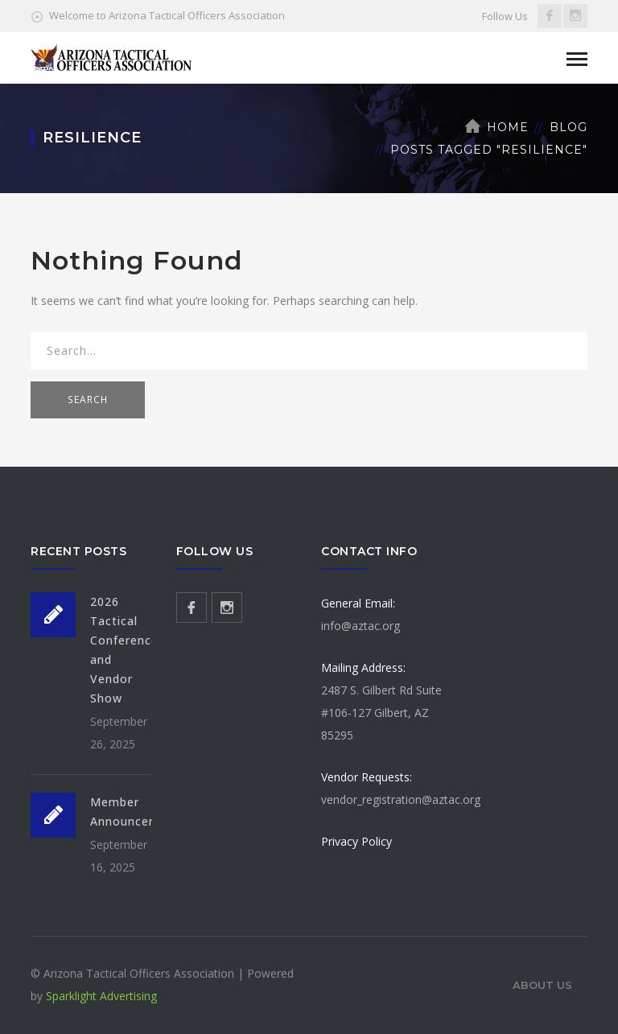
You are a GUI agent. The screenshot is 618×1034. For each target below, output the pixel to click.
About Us (542, 984)
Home (508, 127)
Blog (568, 127)
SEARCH (88, 399)
